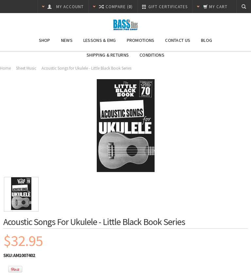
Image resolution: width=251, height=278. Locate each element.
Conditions (152, 55)
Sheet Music (26, 68)
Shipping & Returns (108, 55)
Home (5, 68)
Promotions (141, 40)
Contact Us (177, 40)
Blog (206, 40)
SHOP (44, 40)
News (67, 40)
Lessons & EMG (99, 40)
